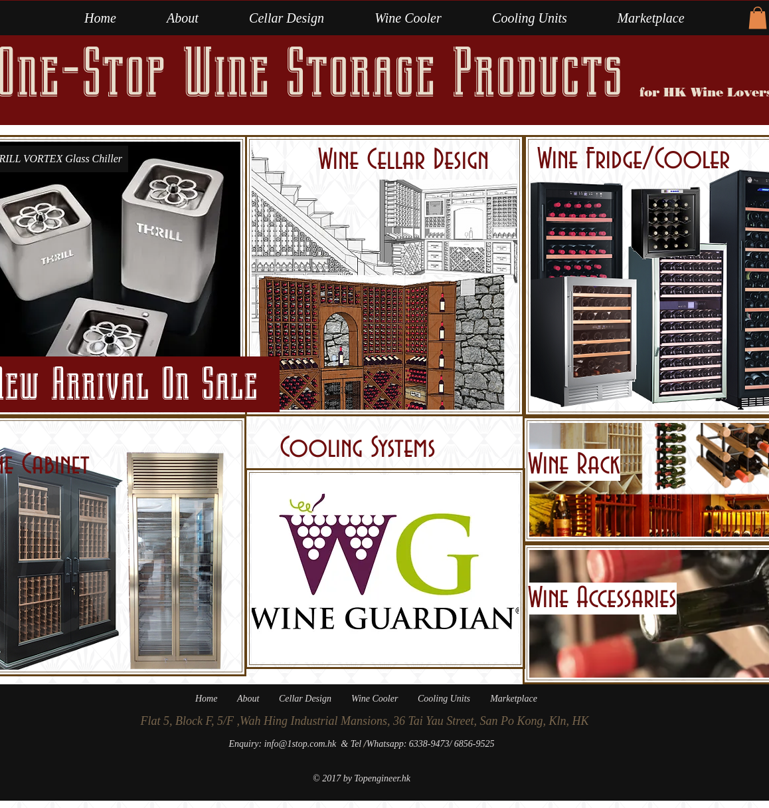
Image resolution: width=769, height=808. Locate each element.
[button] (408, 18)
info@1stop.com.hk (300, 744)
